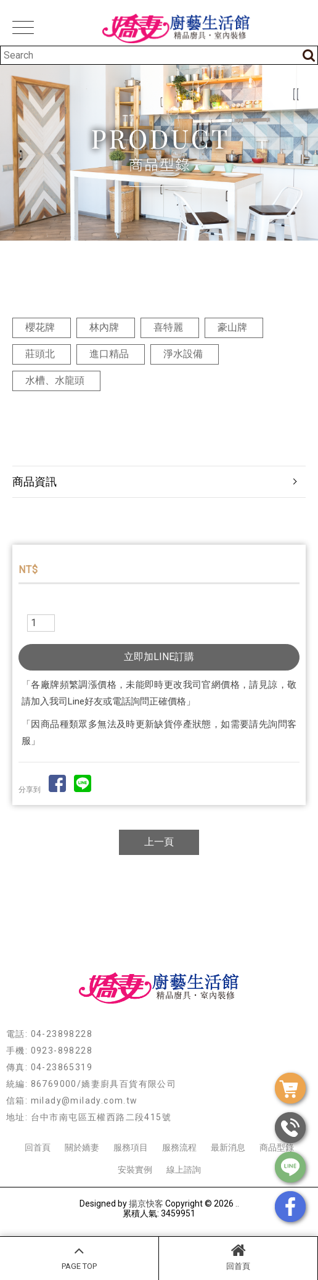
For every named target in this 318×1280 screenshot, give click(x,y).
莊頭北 (40, 354)
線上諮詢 (183, 1170)
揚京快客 (146, 1203)
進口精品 (109, 354)
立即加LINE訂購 (159, 657)
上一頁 (159, 842)
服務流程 (179, 1147)
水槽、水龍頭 (54, 380)
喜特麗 (168, 327)
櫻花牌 (40, 327)
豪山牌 (232, 327)
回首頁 (238, 1256)
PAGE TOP (79, 1256)
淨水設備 (183, 354)
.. (237, 1203)
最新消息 (228, 1147)
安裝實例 (135, 1170)
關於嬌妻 (82, 1147)
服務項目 (130, 1147)
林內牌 (104, 327)
